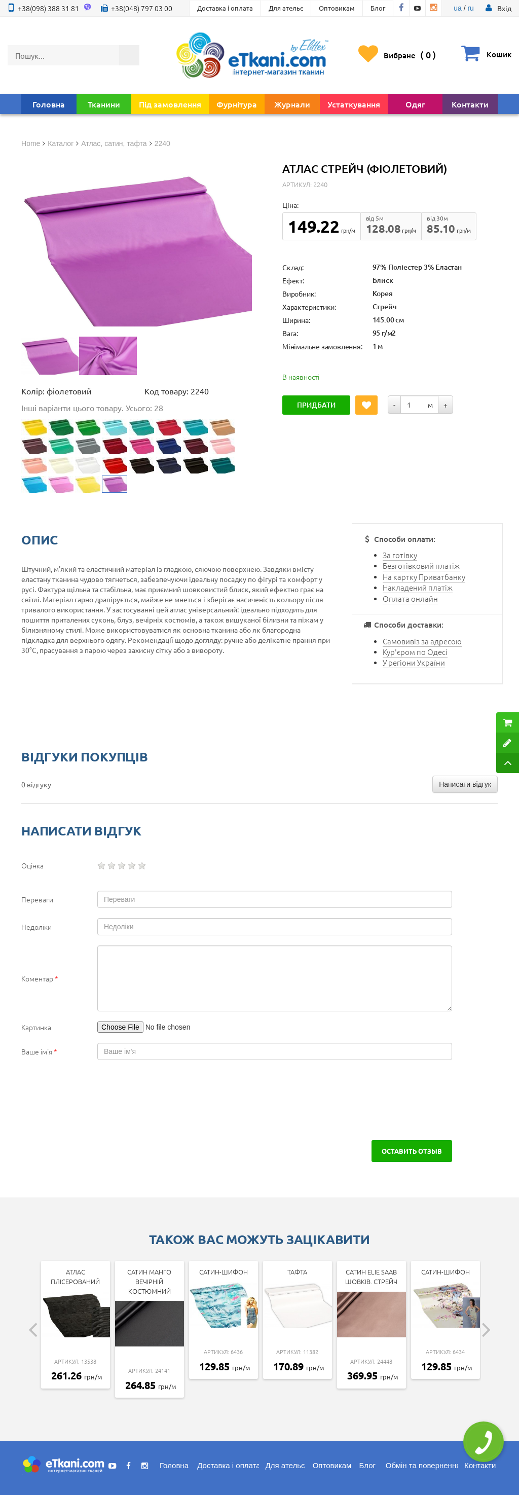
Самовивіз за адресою (422, 641)
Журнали (292, 104)
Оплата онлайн (410, 598)
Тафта (297, 1272)
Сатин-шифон (223, 1272)
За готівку (400, 555)
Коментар (39, 978)
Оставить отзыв (412, 1150)
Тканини (104, 104)
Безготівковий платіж (421, 565)
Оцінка (32, 865)
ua (458, 8)
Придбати (316, 405)
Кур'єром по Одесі (415, 651)
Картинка (36, 1027)
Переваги (37, 899)
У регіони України (414, 662)
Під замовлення (170, 104)
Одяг (415, 104)
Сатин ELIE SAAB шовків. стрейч (371, 1276)
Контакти (470, 104)
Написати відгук (465, 784)
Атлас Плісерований (75, 1276)
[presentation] (98, 1100)
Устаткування (353, 104)
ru (470, 8)
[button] (504, 8)
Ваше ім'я (39, 1051)
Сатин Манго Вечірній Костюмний (149, 1281)
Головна (48, 104)
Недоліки (36, 927)
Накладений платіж (418, 587)
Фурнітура (236, 104)
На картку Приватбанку (424, 576)
